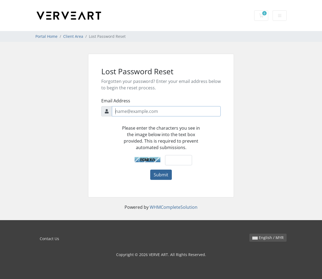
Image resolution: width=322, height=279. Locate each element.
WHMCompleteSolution (173, 207)
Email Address (115, 101)
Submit (161, 175)
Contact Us (49, 238)
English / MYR (268, 237)
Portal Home (46, 36)
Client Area (73, 36)
